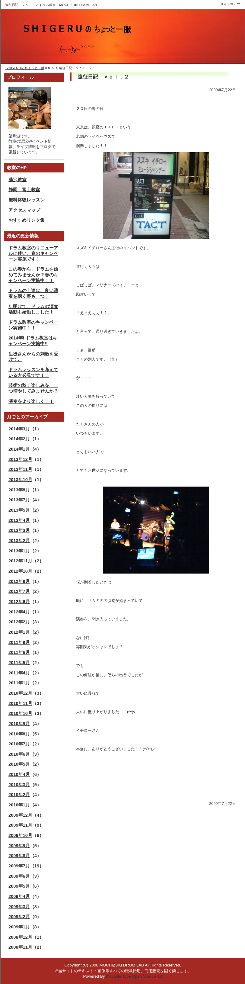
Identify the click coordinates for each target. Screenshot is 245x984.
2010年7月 (19, 743)
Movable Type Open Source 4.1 (134, 976)
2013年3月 (19, 530)
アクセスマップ (24, 210)
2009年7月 (19, 865)
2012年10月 (20, 571)
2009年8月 (19, 855)
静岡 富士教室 (24, 189)
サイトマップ (230, 4)
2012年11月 (20, 560)
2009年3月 (19, 906)
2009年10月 (20, 835)
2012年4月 (19, 611)
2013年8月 (19, 489)
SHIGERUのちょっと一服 (24, 68)
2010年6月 (19, 754)
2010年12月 (20, 693)
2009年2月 (19, 916)
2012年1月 (19, 632)
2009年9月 (19, 845)
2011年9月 (19, 642)
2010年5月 (19, 764)
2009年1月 (19, 927)
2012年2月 (19, 621)
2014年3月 (19, 428)
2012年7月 (19, 591)
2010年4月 (19, 774)
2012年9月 (19, 581)
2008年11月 (20, 947)
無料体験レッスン (26, 200)
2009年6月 (19, 876)
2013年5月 (19, 510)
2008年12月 (20, 937)
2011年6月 (19, 652)
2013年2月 (19, 540)
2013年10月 (20, 479)
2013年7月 (19, 499)
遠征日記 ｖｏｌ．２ (103, 77)
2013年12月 (20, 459)
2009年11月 (20, 825)
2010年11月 (20, 703)
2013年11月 (20, 469)
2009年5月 (19, 886)
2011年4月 (19, 672)
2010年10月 (20, 713)
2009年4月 (19, 896)
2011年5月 (19, 662)
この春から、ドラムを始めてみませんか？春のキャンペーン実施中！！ (33, 275)
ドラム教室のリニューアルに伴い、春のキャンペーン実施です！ (33, 254)
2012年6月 (19, 601)
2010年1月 (19, 804)
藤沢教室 (17, 179)
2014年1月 (19, 449)
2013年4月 (19, 520)
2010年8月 (19, 734)
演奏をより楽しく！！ (31, 401)
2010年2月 (19, 794)
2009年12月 (20, 815)
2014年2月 (19, 438)
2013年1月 (19, 550)
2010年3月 (19, 784)
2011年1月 (19, 682)
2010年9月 (19, 723)
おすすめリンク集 (26, 220)
